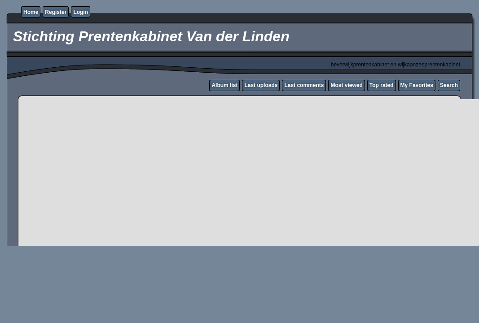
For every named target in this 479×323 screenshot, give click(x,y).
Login (80, 12)
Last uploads (260, 85)
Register (55, 12)
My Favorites (416, 85)
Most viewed (346, 85)
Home (30, 12)
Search (449, 85)
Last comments (304, 85)
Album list (224, 85)
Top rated (381, 85)
